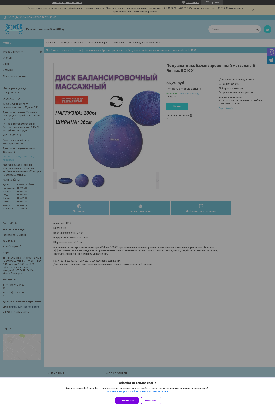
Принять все (127, 400)
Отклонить (153, 400)
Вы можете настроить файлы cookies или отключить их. (136, 392)
